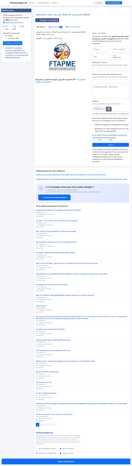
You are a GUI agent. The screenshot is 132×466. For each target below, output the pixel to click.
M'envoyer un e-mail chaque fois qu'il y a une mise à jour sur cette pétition (112, 130)
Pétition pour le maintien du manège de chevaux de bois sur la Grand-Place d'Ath (65, 361)
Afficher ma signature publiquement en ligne (112, 125)
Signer (110, 145)
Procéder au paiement (12, 43)
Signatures (56, 27)
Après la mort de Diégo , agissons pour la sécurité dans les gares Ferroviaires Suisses (67, 263)
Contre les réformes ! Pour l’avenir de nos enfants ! (54, 414)
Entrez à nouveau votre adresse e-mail (106, 74)
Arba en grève (41, 306)
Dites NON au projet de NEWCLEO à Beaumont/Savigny (56, 231)
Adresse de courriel (99, 62)
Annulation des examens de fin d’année (50, 329)
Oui (100, 140)
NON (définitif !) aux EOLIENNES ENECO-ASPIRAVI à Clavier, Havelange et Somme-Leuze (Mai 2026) (71, 274)
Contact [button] (54, 3)
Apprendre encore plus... (13, 22)
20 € (22, 26)
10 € (14, 26)
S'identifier (99, 3)
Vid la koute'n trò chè (43, 382)
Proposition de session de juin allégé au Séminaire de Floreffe (58, 210)
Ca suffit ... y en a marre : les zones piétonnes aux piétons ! (57, 221)
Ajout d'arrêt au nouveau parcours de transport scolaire (56, 242)
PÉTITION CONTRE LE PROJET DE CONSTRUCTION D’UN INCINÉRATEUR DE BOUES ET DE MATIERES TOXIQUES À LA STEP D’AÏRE (81, 404)
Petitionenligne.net (18, 3)
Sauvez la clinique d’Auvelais (46, 393)
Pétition (41, 27)
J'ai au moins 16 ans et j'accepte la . (109, 136)
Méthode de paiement (11, 33)
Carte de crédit (13, 38)
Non (111, 140)
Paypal (10, 36)
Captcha (95, 101)
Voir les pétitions (44, 3)
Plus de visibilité (73, 27)
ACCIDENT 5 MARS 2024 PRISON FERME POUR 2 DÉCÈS (55, 253)
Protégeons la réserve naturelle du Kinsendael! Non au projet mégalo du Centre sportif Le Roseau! (71, 174)
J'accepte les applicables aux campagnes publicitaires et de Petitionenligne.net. (16, 53)
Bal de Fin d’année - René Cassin (47, 372)
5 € (6, 26)
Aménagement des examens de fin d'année (51, 285)
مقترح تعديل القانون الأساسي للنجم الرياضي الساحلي (53, 340)
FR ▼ (32, 3)
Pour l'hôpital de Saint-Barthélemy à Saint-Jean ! (53, 350)
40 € (6, 29)
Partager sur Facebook (46, 20)
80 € (14, 29)
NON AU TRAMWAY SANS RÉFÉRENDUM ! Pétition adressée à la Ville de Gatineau (65, 295)
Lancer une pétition (113, 3)
